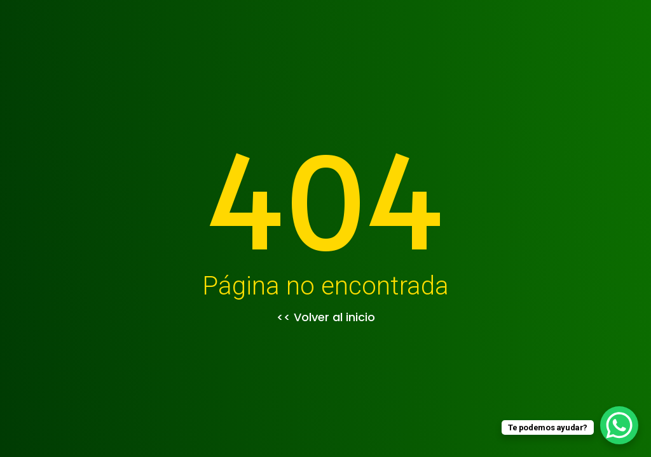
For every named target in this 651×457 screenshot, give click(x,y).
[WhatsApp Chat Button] (619, 425)
